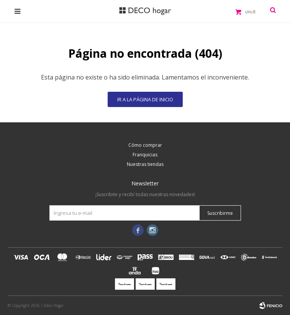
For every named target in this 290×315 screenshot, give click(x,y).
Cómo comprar (145, 145)
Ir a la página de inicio (145, 99)
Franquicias (145, 154)
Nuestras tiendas (145, 164)
